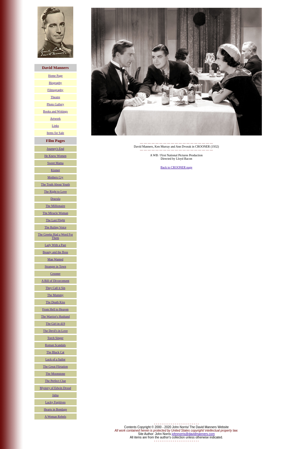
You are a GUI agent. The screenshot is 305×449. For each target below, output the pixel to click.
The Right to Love (55, 191)
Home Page (55, 75)
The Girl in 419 (55, 323)
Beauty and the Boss (55, 252)
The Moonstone (55, 373)
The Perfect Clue (55, 381)
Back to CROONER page (176, 167)
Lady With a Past (55, 245)
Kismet (55, 170)
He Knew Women (55, 156)
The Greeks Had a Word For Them (55, 236)
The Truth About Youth (55, 184)
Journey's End (55, 148)
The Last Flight (55, 220)
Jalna (55, 395)
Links (55, 125)
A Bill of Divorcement (56, 280)
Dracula (56, 198)
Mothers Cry (55, 177)
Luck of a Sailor (55, 359)
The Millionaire (55, 206)
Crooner (55, 273)
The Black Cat (56, 352)
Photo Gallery (55, 104)
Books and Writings (55, 111)
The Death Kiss (55, 302)
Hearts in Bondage (55, 409)
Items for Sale (55, 133)
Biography (55, 83)
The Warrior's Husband (55, 316)
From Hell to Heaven (55, 309)
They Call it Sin (55, 288)
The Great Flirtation (55, 366)
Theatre (55, 97)
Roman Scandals (55, 345)
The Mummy (55, 295)
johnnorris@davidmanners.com (193, 434)
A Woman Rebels (55, 416)
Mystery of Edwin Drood (55, 388)
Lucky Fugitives (55, 402)
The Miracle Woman (55, 213)
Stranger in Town (55, 266)
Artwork (55, 118)
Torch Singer (55, 338)
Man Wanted (55, 259)
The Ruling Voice (55, 227)
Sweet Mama (55, 163)
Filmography (55, 90)
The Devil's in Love (55, 330)
